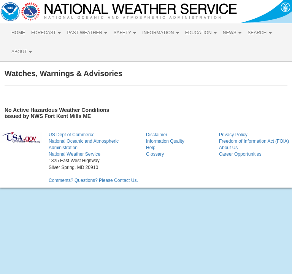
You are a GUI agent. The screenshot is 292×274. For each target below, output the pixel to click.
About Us (228, 147)
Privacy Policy (233, 134)
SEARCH (259, 32)
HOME (18, 32)
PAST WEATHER (87, 32)
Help (151, 147)
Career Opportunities (240, 154)
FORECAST (46, 32)
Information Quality (165, 141)
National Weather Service (74, 154)
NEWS (232, 32)
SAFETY (124, 32)
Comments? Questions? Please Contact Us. (93, 180)
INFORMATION (160, 32)
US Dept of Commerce (72, 134)
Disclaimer (156, 134)
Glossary (155, 154)
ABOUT (21, 51)
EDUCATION (201, 32)
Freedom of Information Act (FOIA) (254, 141)
